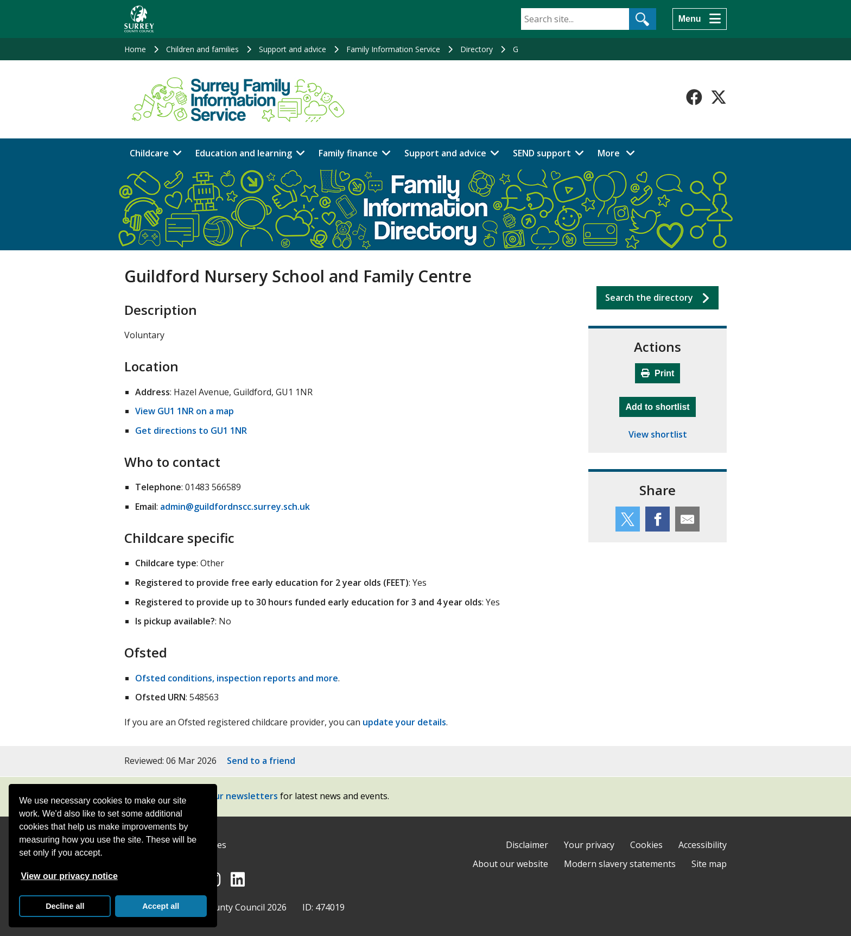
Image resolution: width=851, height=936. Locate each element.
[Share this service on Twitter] (627, 519)
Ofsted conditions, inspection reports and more (236, 678)
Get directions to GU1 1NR (191, 431)
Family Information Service (393, 49)
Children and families (202, 49)
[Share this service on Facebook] (657, 519)
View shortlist (657, 434)
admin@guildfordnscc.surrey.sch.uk (235, 507)
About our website (510, 864)
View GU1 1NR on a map (184, 411)
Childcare (149, 153)
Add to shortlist (660, 406)
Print (658, 373)
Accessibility (702, 845)
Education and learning (243, 153)
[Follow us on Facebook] (694, 97)
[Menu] (699, 19)
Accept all (160, 906)
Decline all (65, 906)
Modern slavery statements (620, 864)
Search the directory (649, 297)
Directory (476, 49)
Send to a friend (261, 761)
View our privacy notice (69, 876)
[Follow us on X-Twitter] (718, 97)
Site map (709, 864)
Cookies (646, 845)
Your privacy (589, 845)
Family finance (348, 153)
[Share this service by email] (687, 519)
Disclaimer (527, 845)
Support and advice (292, 49)
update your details (404, 722)
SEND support (542, 153)
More (619, 152)
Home (135, 49)
